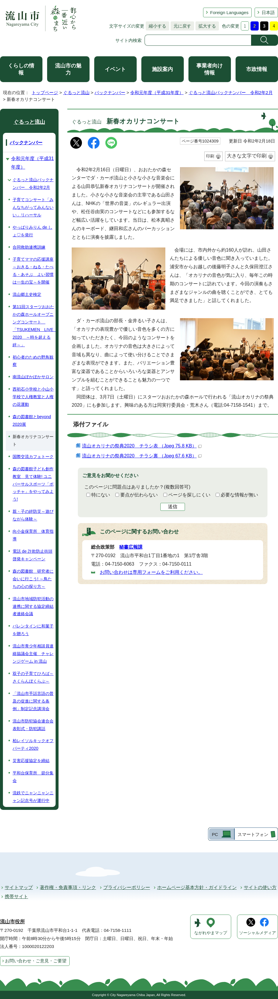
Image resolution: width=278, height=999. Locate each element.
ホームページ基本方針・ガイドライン (197, 887)
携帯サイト (16, 896)
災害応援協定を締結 (31, 760)
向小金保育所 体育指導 (33, 535)
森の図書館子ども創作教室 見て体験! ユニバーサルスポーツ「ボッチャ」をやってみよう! (33, 484)
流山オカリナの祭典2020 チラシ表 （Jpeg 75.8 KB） (142, 445)
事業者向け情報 (209, 69)
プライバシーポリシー (126, 887)
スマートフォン (253, 834)
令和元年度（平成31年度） (156, 92)
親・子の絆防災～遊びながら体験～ (33, 515)
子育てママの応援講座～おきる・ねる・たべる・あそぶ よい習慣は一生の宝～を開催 (33, 270)
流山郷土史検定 (27, 294)
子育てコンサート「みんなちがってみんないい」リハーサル (33, 207)
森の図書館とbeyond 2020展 (32, 420)
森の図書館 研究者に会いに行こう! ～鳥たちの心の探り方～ (33, 579)
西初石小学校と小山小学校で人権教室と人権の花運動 (33, 397)
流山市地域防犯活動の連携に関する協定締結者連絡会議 (33, 606)
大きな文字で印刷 (247, 156)
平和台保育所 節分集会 (33, 777)
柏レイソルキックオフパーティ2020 (33, 744)
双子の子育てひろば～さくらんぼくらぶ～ (33, 677)
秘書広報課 (131, 547)
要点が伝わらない (139, 494)
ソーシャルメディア (257, 933)
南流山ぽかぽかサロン (33, 376)
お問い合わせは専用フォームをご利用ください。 (151, 572)
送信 (172, 506)
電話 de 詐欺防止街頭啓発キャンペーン (32, 555)
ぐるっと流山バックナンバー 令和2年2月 (231, 92)
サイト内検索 (128, 40)
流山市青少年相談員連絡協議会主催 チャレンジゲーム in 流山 (33, 654)
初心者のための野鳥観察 (33, 361)
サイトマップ (19, 887)
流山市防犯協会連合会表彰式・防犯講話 (33, 725)
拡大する (205, 25)
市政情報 (256, 69)
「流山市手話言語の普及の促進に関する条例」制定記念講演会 (33, 701)
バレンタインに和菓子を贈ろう (33, 630)
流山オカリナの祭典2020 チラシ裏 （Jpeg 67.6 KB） (142, 455)
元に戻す (181, 25)
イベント (115, 69)
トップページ (45, 92)
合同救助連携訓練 (29, 247)
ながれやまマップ (210, 933)
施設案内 (162, 69)
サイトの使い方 (260, 887)
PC (215, 834)
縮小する (156, 25)
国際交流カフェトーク (33, 456)
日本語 (268, 12)
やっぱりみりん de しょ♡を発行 (32, 231)
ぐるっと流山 (76, 92)
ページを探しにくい (189, 494)
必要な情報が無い (239, 494)
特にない (100, 494)
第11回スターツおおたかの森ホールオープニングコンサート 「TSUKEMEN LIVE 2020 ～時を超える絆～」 (34, 325)
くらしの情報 (21, 69)
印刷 (210, 156)
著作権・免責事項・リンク (68, 887)
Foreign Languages (229, 12)
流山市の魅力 (68, 69)
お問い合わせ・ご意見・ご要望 (35, 960)
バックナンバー (110, 92)
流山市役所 (12, 922)
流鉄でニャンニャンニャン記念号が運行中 (33, 797)
